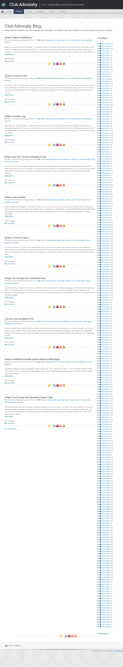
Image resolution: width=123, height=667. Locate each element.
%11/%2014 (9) (106, 321)
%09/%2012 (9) (106, 382)
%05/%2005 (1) (106, 589)
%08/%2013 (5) (106, 356)
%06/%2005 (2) (106, 586)
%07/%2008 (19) (106, 499)
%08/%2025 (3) (106, 58)
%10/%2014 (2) (106, 323)
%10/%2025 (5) (106, 53)
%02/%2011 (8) (106, 427)
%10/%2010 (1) (106, 436)
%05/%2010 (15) (106, 448)
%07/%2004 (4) (106, 603)
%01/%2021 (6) (106, 154)
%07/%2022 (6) (106, 116)
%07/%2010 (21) (106, 443)
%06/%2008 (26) (106, 502)
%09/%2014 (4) (106, 326)
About (9, 11)
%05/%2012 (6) (106, 391)
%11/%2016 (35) (106, 264)
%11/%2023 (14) (106, 86)
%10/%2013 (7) (106, 351)
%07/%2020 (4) (106, 168)
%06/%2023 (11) (106, 98)
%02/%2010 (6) (106, 455)
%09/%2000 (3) (106, 619)
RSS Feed (102, 633)
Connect (52, 11)
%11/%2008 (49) (106, 490)
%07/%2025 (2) (106, 60)
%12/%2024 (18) (106, 69)
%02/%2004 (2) (106, 610)
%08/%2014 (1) (106, 328)
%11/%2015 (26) (106, 293)
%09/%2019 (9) (106, 192)
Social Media (75, 40)
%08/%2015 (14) (106, 300)
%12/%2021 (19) (106, 133)
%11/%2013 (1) (106, 349)
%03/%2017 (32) (106, 255)
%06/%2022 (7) (106, 119)
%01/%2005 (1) (106, 594)
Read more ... (10, 54)
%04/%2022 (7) (106, 123)
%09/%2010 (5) (106, 438)
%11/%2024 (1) (106, 72)
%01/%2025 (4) (106, 67)
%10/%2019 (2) (106, 189)
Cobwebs (62, 11)
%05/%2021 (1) (106, 149)
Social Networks (86, 40)
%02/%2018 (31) (106, 229)
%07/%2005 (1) (106, 584)
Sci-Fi (67, 40)
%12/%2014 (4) (106, 318)
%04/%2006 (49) (106, 563)
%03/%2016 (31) (106, 283)
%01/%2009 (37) (106, 485)
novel (67, 400)
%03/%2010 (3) (106, 452)
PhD (56, 362)
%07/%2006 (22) (106, 556)
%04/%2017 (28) (106, 253)
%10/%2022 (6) (106, 109)
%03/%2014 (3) (106, 340)
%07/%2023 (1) (106, 95)
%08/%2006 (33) (106, 554)
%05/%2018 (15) (106, 222)
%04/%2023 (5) (106, 100)
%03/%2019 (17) (106, 206)
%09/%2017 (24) (106, 241)
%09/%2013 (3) (106, 354)
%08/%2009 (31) (106, 469)
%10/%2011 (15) (106, 408)
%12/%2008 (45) (106, 488)
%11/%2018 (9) (106, 215)
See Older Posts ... (11, 429)
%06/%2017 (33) (106, 248)
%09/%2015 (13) (106, 297)
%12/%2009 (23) (106, 460)
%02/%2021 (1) (106, 152)
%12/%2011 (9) (106, 403)
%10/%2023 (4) (106, 88)
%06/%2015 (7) (106, 304)
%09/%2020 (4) (106, 163)
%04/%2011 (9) (106, 422)
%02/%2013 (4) (106, 370)
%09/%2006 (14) (106, 551)
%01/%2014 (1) (106, 344)
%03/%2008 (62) (106, 509)
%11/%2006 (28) (106, 546)
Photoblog (40, 11)
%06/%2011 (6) (106, 417)
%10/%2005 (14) (106, 577)
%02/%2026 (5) (106, 46)
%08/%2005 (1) (106, 582)
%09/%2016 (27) (106, 269)
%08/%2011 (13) (106, 413)
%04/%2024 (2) (106, 81)
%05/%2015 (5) (106, 307)
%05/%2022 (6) (106, 121)
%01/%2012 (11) (106, 401)
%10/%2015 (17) (106, 295)
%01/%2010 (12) (106, 457)
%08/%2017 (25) (106, 243)
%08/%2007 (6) (106, 525)
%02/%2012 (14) (106, 398)
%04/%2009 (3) (106, 478)
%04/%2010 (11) (106, 450)
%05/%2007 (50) (106, 532)
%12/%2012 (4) (106, 375)
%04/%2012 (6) (106, 394)
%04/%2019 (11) (106, 203)
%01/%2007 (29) (106, 542)
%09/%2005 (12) (106, 579)
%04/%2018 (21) (106, 224)
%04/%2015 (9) (106, 309)
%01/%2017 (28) (106, 260)
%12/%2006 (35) (106, 544)
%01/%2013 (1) (106, 373)
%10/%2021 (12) (106, 137)
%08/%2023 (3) (106, 93)
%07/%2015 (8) (106, 302)
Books (42, 40)
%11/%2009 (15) (106, 462)
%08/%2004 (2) (106, 601)
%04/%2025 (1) (106, 65)
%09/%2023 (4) (106, 90)
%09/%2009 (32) (106, 467)
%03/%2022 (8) (106, 126)
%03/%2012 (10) (106, 396)
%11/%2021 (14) (106, 135)
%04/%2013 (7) (106, 366)
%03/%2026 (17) (106, 43)
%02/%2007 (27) (106, 539)
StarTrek (8, 42)
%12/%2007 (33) (106, 516)
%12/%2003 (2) (106, 615)
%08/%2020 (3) (106, 166)
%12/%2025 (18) (106, 48)
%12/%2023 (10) (106, 83)
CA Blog (19, 11)
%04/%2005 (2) (106, 591)
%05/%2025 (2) (106, 62)
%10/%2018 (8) (106, 217)
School (73, 362)
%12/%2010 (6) (106, 431)
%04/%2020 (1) (106, 175)
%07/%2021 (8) (106, 145)
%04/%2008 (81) (106, 507)
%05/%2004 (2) (106, 605)
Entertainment (51, 40)
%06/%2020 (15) (106, 170)
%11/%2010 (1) (106, 434)
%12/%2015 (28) (106, 290)
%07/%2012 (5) (106, 387)
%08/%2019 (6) (106, 194)
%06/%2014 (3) (106, 333)
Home (2, 11)
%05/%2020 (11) (106, 173)
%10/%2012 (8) (106, 380)
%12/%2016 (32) (106, 262)
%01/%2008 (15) (106, 514)
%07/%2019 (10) (106, 196)
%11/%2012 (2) (106, 377)
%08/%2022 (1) (106, 114)
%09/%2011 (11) (106, 410)
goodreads (61, 40)
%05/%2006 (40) (106, 561)
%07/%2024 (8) (106, 79)
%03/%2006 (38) (106, 565)
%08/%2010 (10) (106, 441)
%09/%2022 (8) (106, 112)
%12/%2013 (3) (106, 347)
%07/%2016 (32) (106, 274)
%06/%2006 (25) (106, 558)
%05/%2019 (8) (106, 201)
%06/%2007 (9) (106, 530)
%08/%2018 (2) (106, 220)
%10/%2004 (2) (106, 598)
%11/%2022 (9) (106, 107)
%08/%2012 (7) (106, 384)
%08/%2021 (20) (106, 142)
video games (87, 321)
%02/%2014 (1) (106, 342)
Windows (18, 324)
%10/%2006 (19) (106, 549)
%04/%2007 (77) (106, 535)
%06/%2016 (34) (106, 276)
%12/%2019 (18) (106, 185)
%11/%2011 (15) (106, 405)
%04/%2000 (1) (106, 624)
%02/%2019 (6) (106, 208)
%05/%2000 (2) (106, 622)
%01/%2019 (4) (106, 210)
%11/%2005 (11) (106, 575)
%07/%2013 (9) (106, 358)
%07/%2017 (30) (106, 246)
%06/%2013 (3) (106, 361)
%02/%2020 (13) (106, 180)
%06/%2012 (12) (106, 389)
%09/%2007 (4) (106, 523)
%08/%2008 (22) (106, 497)
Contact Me (119, 651)
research (61, 362)
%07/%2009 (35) (106, 471)
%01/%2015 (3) (106, 316)
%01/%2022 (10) (106, 130)
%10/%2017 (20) (106, 239)
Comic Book (44, 159)
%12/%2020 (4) (106, 156)
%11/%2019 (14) (106, 187)
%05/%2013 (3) (106, 363)
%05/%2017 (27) (106, 250)
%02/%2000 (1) (106, 626)
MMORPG (66, 321)
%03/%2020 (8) (106, 177)
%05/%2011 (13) (106, 420)
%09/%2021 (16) (106, 140)
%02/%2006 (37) (106, 568)
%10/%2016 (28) (106, 267)
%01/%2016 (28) (106, 288)
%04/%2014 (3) (106, 337)
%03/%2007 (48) (106, 537)
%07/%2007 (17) (106, 528)
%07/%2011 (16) (106, 415)
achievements (45, 321)
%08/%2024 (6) (106, 76)
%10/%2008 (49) (106, 492)
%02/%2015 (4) (106, 314)
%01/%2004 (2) (106, 612)
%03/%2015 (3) (106, 311)
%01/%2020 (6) (106, 182)
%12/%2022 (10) (106, 105)
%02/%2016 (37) (106, 286)
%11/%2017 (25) (106, 236)
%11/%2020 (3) (106, 159)
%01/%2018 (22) (106, 232)
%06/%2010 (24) (106, 445)
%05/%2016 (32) (106, 279)
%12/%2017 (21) (106, 234)
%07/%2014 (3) (106, 330)
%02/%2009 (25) (106, 483)
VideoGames (9, 324)
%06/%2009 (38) (106, 474)
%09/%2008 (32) (106, 495)
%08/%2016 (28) (106, 271)
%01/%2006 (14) (106, 570)
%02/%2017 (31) (106, 257)
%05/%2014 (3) (106, 335)
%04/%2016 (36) (106, 281)
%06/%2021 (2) (106, 147)
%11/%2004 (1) (106, 596)
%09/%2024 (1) (106, 74)
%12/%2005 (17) (106, 572)
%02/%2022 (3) (106, 128)
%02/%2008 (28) (106, 511)
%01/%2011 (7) (106, 429)
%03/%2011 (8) (106, 424)
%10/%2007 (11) (106, 521)
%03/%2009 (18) (106, 481)
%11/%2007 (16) (106, 518)
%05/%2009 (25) (106, 476)
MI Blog (29, 11)
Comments (11, 61)
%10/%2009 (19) (106, 464)
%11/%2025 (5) (106, 51)
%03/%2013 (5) (106, 368)
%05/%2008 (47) (106, 504)
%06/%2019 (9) (106, 199)
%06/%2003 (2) (106, 617)
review (72, 159)
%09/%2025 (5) (106, 55)
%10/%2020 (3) (106, 161)
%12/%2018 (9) (106, 213)
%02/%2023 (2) (106, 102)
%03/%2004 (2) (106, 608)
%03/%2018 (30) (106, 227)
